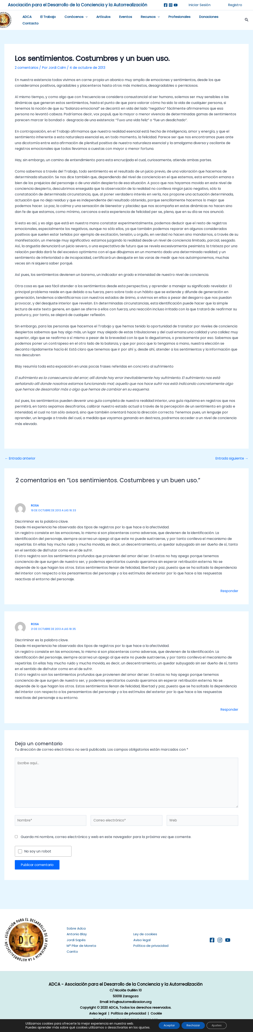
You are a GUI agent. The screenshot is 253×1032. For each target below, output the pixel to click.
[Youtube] (176, 5)
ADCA (27, 21)
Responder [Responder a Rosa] (228, 592)
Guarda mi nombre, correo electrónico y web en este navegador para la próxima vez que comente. (106, 840)
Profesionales (167, 21)
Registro (235, 4)
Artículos (97, 21)
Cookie (156, 1013)
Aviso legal (142, 940)
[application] (82, 21)
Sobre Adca (76, 928)
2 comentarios (27, 68)
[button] (242, 21)
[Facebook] (166, 5)
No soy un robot (37, 855)
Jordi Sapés (76, 940)
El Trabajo (46, 21)
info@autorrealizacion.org (130, 1001)
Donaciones (194, 21)
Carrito (72, 951)
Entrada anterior (21, 460)
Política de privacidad (150, 945)
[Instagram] (171, 5)
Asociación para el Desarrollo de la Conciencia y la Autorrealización (77, 5)
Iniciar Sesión (199, 4)
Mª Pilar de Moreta (81, 945)
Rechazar (193, 1025)
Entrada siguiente (231, 460)
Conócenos (72, 21)
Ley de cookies (145, 934)
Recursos (139, 21)
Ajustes (220, 1025)
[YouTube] (227, 940)
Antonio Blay (77, 934)
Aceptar (165, 1025)
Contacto (218, 21)
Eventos (117, 21)
